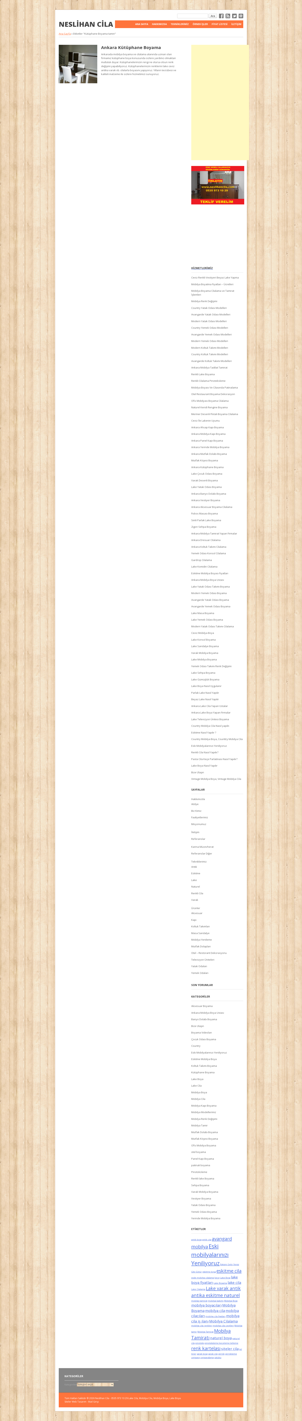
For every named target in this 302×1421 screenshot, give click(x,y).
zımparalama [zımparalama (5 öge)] (207, 1357)
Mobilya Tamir (199, 1125)
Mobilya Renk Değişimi (204, 301)
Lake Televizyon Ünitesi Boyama (210, 719)
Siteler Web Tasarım (75, 1401)
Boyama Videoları (201, 1032)
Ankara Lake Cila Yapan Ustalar (209, 706)
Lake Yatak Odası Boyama (206, 487)
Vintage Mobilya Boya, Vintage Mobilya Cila (216, 779)
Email (241, 16)
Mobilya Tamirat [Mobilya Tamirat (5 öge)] (205, 1331)
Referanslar (198, 839)
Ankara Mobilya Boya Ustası (207, 580)
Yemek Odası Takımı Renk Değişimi (211, 666)
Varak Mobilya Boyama (204, 653)
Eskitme (195, 873)
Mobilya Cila (198, 1099)
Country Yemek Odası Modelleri (209, 327)
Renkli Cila (197, 893)
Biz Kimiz (196, 811)
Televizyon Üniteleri (202, 959)
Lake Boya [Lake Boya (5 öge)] (225, 1277)
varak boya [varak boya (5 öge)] (202, 1354)
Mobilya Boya (199, 1092)
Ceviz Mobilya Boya (202, 633)
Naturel (195, 886)
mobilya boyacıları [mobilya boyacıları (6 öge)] (206, 1305)
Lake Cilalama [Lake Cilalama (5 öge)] (198, 1289)
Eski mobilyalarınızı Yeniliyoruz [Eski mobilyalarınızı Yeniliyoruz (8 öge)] (210, 1254)
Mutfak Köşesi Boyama (204, 460)
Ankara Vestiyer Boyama (205, 500)
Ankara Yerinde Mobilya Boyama (210, 447)
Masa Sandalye (200, 933)
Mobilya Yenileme (201, 939)
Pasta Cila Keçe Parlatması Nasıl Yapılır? (214, 759)
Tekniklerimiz (180, 24)
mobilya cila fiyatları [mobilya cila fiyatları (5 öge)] (216, 1316)
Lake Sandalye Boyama (205, 646)
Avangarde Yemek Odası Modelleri (211, 334)
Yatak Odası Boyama (203, 1205)
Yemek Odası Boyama (204, 1211)
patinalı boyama (200, 1165)
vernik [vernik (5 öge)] (221, 1354)
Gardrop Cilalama (201, 560)
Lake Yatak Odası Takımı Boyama (210, 586)
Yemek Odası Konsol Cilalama (208, 553)
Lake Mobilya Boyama (204, 659)
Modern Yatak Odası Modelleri (209, 321)
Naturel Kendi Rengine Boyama (209, 407)
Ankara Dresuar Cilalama (206, 540)
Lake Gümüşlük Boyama (205, 679)
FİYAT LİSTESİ (219, 24)
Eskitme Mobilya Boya (204, 1059)
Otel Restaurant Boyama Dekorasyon (213, 394)
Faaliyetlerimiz (199, 817)
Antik (194, 866)
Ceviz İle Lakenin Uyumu (205, 420)
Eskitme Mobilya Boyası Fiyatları (209, 573)
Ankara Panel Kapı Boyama (207, 440)
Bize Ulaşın (197, 772)
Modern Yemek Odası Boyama (209, 593)
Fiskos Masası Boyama (204, 513)
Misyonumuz (198, 824)
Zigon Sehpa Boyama (203, 526)
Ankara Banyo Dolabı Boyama (208, 493)
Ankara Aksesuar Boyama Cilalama (211, 507)
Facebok (221, 16)
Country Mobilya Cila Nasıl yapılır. (210, 726)
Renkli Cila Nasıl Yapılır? (204, 752)
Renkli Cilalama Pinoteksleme (208, 381)
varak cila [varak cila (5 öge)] (213, 1354)
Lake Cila (196, 1085)
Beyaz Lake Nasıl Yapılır (205, 699)
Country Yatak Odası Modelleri (209, 308)
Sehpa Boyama (200, 1185)
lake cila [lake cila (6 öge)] (234, 1282)
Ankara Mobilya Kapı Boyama (208, 434)
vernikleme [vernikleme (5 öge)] (231, 1354)
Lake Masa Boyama (202, 613)
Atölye (195, 804)
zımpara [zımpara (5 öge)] (195, 1357)
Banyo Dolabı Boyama (204, 1019)
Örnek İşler (200, 24)
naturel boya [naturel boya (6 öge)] (221, 1337)
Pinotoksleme (199, 1172)
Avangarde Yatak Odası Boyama (210, 600)
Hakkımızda (159, 24)
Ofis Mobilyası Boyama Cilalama (210, 401)
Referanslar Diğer (201, 853)
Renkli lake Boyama (202, 1178)
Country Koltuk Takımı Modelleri (209, 354)
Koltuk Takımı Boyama (204, 1066)
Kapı (193, 920)
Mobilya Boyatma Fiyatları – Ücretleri (212, 284)
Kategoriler (71, 1384)
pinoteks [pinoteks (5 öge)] (199, 1343)
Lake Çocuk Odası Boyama (206, 473)
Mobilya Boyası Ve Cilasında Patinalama (214, 387)
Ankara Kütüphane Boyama (131, 47)
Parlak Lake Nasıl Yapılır (205, 692)
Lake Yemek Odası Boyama (207, 619)
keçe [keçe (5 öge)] (217, 1277)
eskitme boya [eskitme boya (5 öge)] (209, 1271)
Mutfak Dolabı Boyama (204, 1132)
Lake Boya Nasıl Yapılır (204, 765)
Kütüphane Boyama (203, 1072)
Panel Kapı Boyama (202, 1158)
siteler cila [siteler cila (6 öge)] (230, 1348)
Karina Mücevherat (202, 846)
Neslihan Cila (86, 24)
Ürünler (195, 908)
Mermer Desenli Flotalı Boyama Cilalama (214, 414)
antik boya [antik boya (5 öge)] (196, 1239)
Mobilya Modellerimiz (203, 1112)
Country (195, 1046)
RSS (228, 16)
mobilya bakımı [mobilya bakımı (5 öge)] (216, 1300)
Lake (194, 880)
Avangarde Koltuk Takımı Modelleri (211, 361)
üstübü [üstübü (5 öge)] (217, 1357)
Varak (194, 900)
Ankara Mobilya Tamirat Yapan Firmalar (214, 533)
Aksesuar (196, 913)
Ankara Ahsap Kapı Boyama (207, 427)
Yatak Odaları (199, 966)
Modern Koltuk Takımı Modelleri (209, 347)
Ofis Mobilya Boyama (203, 1145)
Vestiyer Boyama (201, 1198)
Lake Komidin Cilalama (204, 566)
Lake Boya (197, 1079)
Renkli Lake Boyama (203, 374)
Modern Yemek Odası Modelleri (209, 341)
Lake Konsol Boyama (203, 639)
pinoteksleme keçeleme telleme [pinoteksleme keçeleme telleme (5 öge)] (221, 1343)
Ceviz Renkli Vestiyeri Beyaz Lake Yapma (215, 277)
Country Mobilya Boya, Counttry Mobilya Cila (217, 739)
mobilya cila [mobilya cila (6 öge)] (215, 1310)
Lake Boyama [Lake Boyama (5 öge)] (220, 1283)
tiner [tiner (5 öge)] (193, 1354)
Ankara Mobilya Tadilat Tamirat (209, 367)
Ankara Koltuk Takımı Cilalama (208, 546)
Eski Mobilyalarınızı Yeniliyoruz (209, 746)
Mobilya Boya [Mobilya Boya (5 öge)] (230, 1300)
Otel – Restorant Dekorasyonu (209, 953)
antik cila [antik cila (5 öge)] (206, 1239)
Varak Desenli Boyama (204, 480)
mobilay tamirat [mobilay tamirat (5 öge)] (199, 1300)
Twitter (234, 16)
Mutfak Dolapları (201, 946)
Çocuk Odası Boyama (203, 1039)
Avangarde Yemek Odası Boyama (210, 606)
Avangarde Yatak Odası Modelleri (210, 314)
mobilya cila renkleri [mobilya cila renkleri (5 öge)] (201, 1325)
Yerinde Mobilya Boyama (205, 1218)
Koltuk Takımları (200, 926)
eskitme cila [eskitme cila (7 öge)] (229, 1271)
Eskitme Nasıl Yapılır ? (203, 732)
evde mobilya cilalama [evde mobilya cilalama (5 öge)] (202, 1277)
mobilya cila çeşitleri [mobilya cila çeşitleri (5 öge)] (223, 1325)
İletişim (236, 24)
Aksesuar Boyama (202, 1006)
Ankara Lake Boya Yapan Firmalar (211, 712)
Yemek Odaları (199, 973)
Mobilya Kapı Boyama (203, 1105)
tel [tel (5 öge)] (240, 1349)
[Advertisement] (220, 102)
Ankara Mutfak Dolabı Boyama (209, 454)
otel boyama (198, 1152)
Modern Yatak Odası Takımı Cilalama (212, 626)
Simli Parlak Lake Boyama (206, 520)
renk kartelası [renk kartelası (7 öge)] (206, 1348)
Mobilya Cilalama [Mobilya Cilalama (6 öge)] (223, 1321)
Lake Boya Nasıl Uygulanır (206, 686)
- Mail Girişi (93, 1401)
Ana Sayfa (141, 24)
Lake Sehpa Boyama (203, 672)
